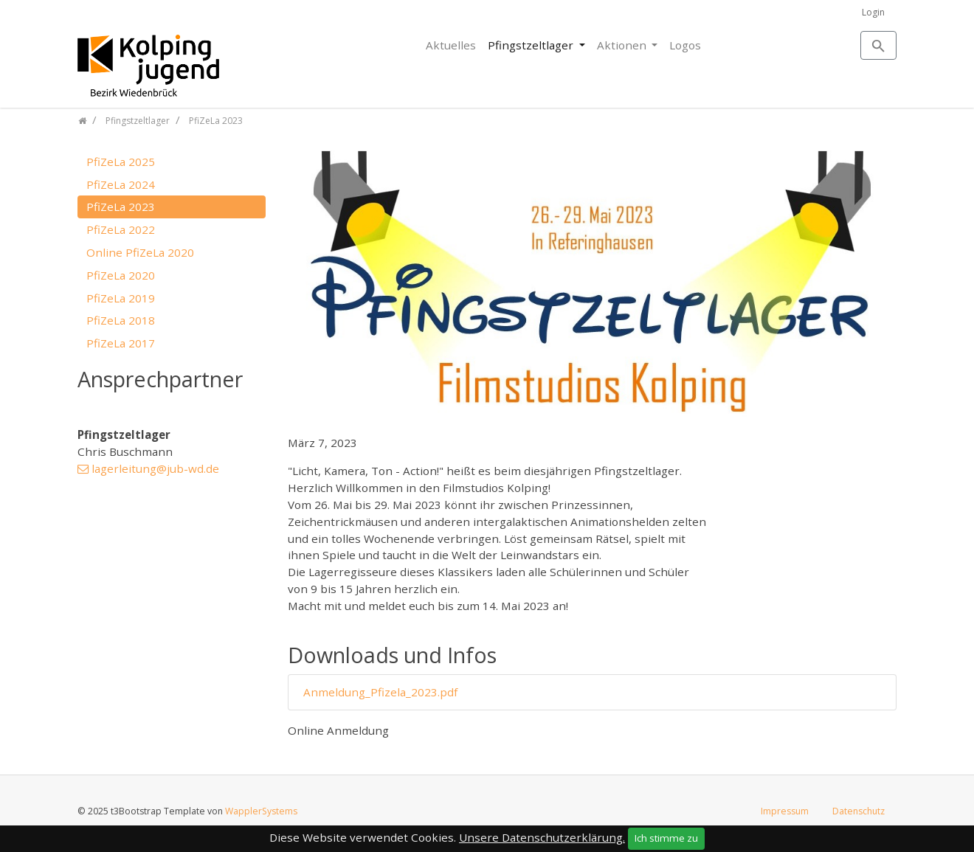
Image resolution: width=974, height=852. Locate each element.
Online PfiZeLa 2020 (140, 252)
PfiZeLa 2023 (120, 206)
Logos (685, 45)
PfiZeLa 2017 (120, 343)
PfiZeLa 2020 (120, 275)
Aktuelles (451, 45)
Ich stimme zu (666, 838)
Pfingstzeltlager (532, 45)
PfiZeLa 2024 (120, 184)
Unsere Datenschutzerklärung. (542, 837)
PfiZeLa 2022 (120, 229)
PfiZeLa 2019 (120, 298)
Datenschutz (858, 811)
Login (873, 12)
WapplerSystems (261, 811)
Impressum (785, 811)
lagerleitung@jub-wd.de (155, 468)
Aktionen (623, 45)
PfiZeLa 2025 (120, 161)
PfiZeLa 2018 (120, 320)
